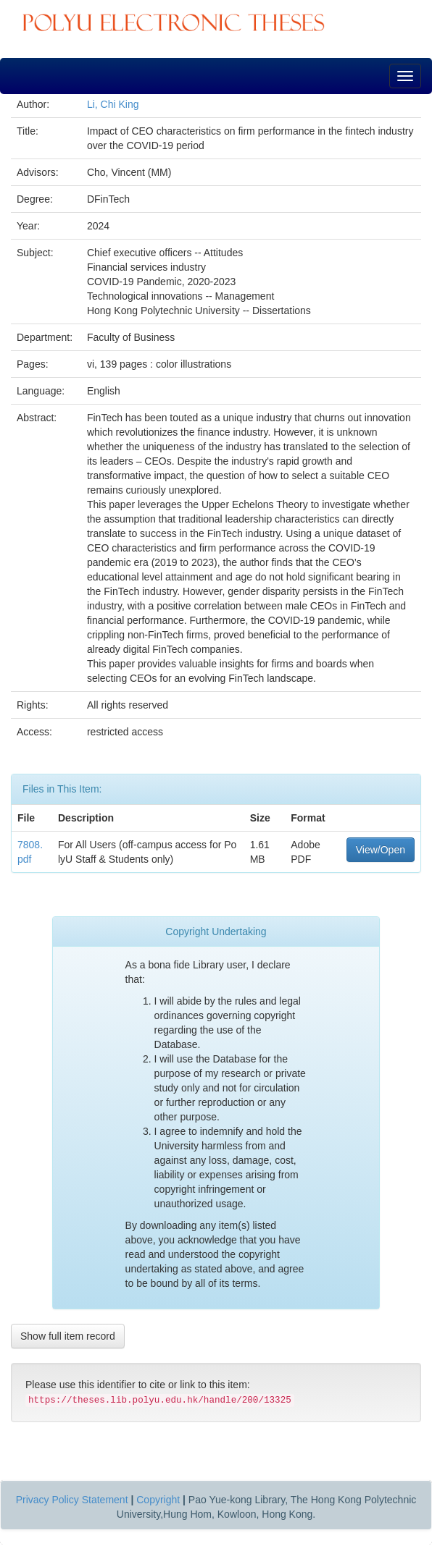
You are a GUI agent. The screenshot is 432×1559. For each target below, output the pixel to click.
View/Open (380, 849)
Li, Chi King (113, 104)
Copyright (158, 1499)
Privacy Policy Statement (72, 1499)
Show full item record (67, 1336)
